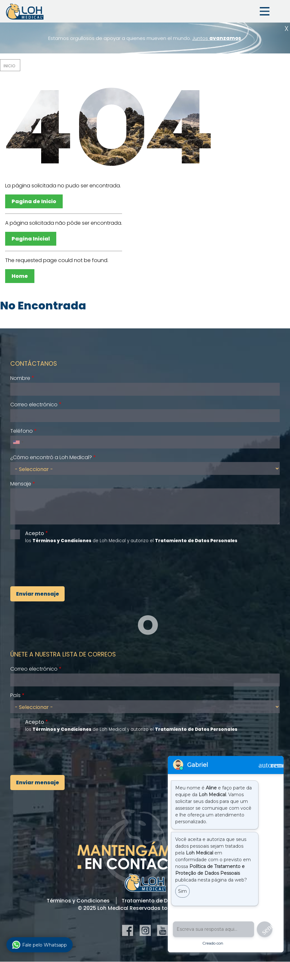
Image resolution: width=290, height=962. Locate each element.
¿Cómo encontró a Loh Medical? (51, 457)
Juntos (216, 38)
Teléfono (21, 431)
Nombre (20, 378)
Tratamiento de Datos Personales (166, 900)
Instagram (145, 930)
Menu (264, 11)
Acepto (34, 533)
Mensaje (20, 483)
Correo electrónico (34, 404)
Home (20, 276)
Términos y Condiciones (78, 900)
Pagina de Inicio (34, 201)
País (15, 695)
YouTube (162, 930)
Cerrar (286, 28)
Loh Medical (24, 11)
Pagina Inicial (31, 238)
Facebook (127, 930)
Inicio (9, 66)
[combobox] (18, 442)
